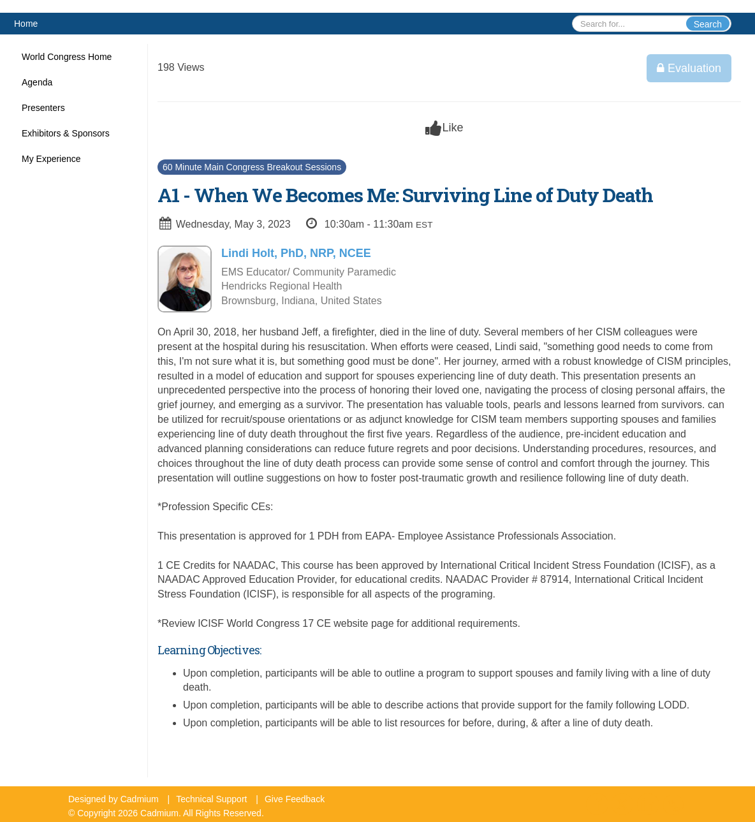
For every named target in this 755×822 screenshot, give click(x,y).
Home (26, 23)
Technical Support (211, 799)
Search (708, 24)
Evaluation (689, 68)
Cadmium (140, 799)
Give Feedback (295, 799)
